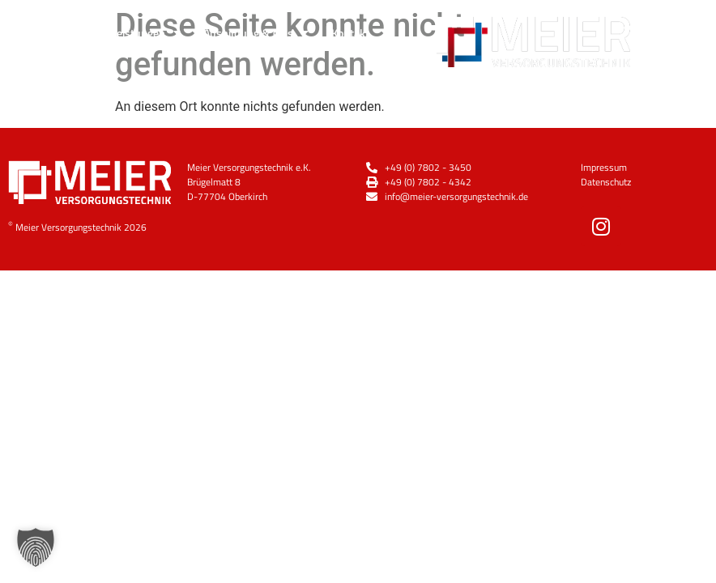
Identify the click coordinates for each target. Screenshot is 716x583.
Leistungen (146, 32)
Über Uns (58, 32)
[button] (35, 547)
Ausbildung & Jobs (256, 32)
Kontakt (350, 32)
